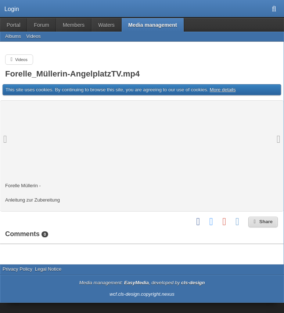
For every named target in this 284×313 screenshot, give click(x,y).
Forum (41, 25)
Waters (106, 25)
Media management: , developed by (142, 282)
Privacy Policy (17, 269)
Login (11, 9)
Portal (13, 25)
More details (223, 89)
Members (74, 25)
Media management (152, 25)
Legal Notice (48, 269)
